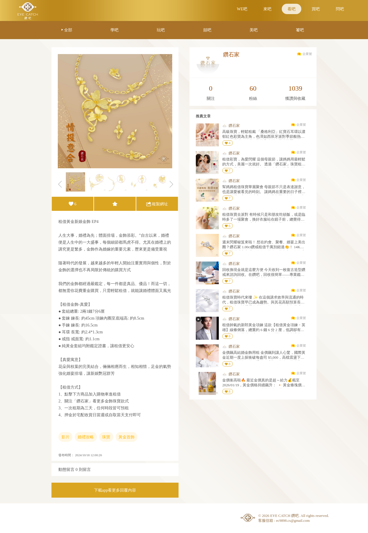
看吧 (292, 9)
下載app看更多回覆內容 (115, 490)
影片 (66, 437)
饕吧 (300, 30)
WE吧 (242, 9)
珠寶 (106, 437)
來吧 (267, 9)
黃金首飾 (126, 437)
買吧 (316, 9)
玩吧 (161, 30)
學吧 (114, 30)
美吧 (254, 30)
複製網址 (160, 204)
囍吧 (207, 30)
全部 (68, 30)
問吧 (340, 9)
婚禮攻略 (86, 437)
